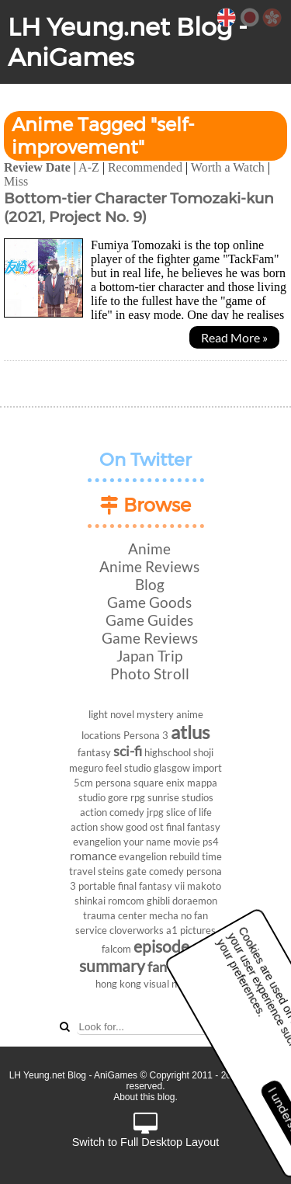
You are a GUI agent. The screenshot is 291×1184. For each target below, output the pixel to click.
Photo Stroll (149, 673)
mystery (155, 714)
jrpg (155, 812)
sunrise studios (180, 797)
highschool (167, 752)
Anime (149, 548)
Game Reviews (150, 638)
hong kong (118, 983)
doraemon (194, 900)
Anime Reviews (149, 566)
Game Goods (149, 602)
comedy (166, 871)
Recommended (145, 167)
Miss (16, 181)
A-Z (88, 167)
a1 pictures (191, 930)
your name (147, 841)
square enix (159, 782)
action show (97, 827)
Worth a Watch (228, 167)
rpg (137, 797)
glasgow (172, 768)
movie (186, 841)
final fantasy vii (151, 886)
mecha (163, 915)
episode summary (134, 955)
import (207, 768)
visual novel (170, 983)
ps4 (211, 841)
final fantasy (193, 827)
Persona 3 (145, 735)
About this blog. (145, 1097)
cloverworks (136, 930)
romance (93, 855)
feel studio (128, 768)
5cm (83, 782)
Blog (150, 584)
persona (113, 782)
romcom (126, 900)
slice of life (189, 812)
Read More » (234, 337)
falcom (116, 949)
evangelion (97, 841)
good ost (145, 827)
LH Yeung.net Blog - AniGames (128, 42)
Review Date (37, 167)
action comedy (112, 812)
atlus (190, 731)
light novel (111, 714)
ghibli (158, 900)
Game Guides (149, 620)
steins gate (122, 871)
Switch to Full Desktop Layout (146, 1130)
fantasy (94, 752)
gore (118, 797)
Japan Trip (149, 656)
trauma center (115, 915)
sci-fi (127, 751)
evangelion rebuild (159, 856)
